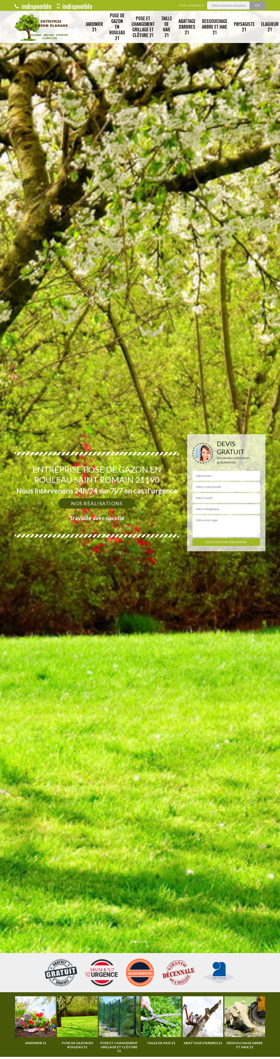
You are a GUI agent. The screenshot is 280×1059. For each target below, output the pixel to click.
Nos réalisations (96, 503)
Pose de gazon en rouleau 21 (117, 26)
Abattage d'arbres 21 (186, 27)
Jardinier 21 (94, 27)
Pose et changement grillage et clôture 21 (143, 26)
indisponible (33, 6)
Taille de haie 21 (166, 26)
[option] (35, 1020)
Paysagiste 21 (244, 27)
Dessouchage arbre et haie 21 (214, 27)
